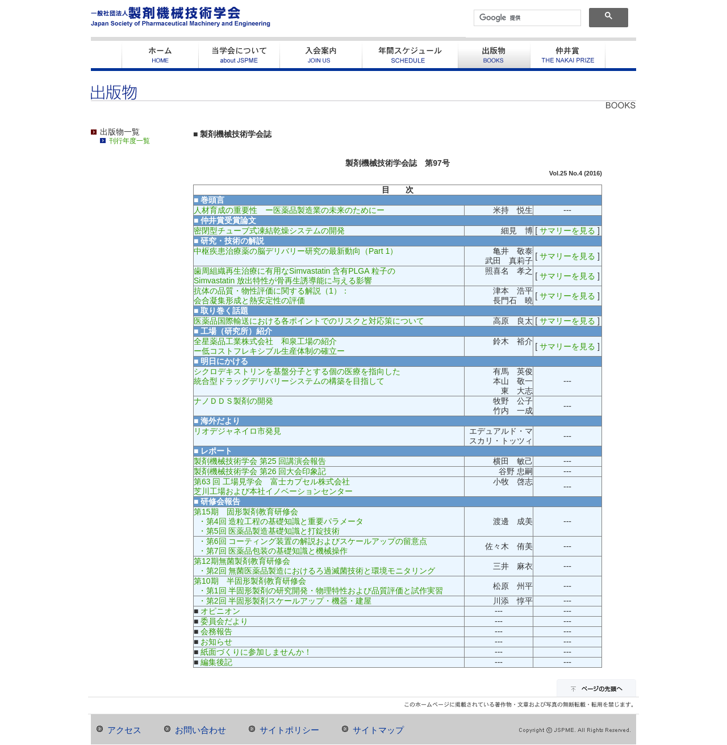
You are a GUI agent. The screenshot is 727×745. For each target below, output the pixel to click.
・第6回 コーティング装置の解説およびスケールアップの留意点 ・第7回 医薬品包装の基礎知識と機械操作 (310, 546)
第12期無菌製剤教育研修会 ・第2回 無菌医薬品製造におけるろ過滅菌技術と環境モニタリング (314, 565)
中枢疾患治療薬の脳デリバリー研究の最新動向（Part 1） (296, 251)
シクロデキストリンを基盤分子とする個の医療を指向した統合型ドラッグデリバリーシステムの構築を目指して (297, 376)
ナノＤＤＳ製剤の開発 (233, 400)
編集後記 (216, 662)
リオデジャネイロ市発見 (237, 431)
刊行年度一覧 (129, 141)
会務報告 (216, 631)
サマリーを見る (567, 230)
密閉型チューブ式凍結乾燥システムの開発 (269, 230)
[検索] (526, 18)
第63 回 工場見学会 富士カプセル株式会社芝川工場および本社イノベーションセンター (273, 486)
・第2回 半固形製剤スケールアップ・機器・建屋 (282, 600)
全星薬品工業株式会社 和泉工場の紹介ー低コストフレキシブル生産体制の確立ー (269, 346)
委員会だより (224, 621)
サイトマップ (378, 730)
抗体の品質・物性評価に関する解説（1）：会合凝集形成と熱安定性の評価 (271, 295)
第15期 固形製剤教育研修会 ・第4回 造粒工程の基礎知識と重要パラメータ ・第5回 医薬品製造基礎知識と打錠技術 (279, 521)
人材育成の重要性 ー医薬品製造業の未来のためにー (289, 210)
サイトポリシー (289, 730)
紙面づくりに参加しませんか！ (256, 651)
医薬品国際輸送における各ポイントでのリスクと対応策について (309, 320)
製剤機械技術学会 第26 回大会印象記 (260, 471)
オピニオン (220, 611)
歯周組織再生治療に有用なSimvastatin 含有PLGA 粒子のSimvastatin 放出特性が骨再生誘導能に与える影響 (294, 275)
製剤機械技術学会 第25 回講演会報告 (260, 461)
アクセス (124, 730)
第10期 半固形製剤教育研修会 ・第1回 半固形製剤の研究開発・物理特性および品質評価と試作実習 (318, 585)
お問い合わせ (200, 730)
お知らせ (216, 641)
